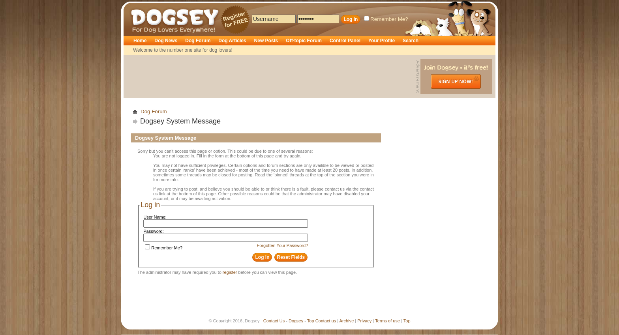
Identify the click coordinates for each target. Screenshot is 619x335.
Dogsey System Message (180, 121)
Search (410, 40)
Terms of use (387, 320)
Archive (347, 320)
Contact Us (274, 320)
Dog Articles (232, 40)
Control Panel (345, 40)
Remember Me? (386, 19)
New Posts (266, 40)
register (230, 272)
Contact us (325, 320)
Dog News (165, 40)
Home (139, 40)
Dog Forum (197, 40)
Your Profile (381, 40)
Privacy (364, 320)
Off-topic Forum (304, 40)
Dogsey (140, 6)
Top (310, 320)
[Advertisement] (271, 76)
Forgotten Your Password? (282, 245)
